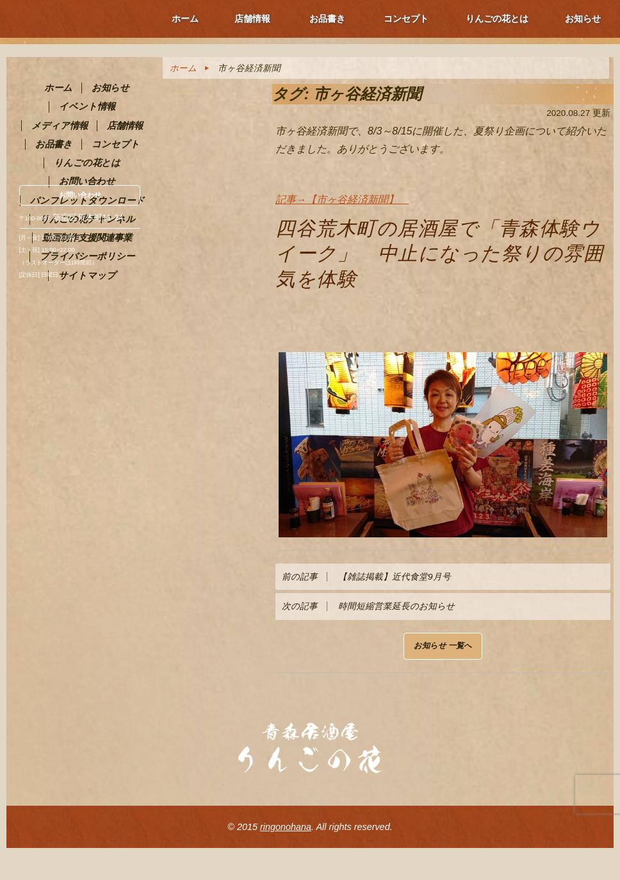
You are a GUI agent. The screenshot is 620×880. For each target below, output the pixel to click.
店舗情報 (252, 18)
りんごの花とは (497, 18)
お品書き (327, 18)
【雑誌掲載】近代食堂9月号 (366, 577)
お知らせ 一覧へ (443, 645)
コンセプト (406, 18)
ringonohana (285, 827)
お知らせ (583, 18)
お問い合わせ (80, 195)
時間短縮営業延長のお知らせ (368, 606)
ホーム (185, 18)
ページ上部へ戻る (581, 841)
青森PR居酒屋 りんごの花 (82, 88)
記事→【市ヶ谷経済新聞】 (342, 199)
